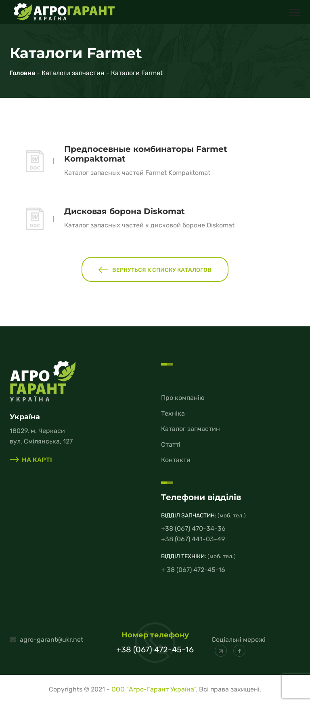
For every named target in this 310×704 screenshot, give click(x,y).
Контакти (176, 460)
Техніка (173, 413)
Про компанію (183, 397)
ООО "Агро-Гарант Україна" (153, 689)
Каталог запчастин (190, 429)
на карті (31, 460)
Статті (170, 444)
